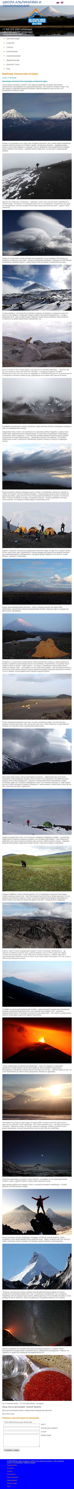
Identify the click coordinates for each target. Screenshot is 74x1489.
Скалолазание (12, 1477)
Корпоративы (12, 1465)
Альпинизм (11, 1474)
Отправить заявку (11, 1450)
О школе (10, 1468)
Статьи (9, 1471)
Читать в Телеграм (9, 78)
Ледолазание (12, 1480)
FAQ (8, 1486)
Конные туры (12, 1483)
